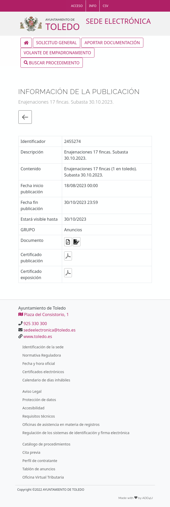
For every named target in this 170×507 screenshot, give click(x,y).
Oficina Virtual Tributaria (43, 477)
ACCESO (77, 6)
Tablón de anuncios (39, 468)
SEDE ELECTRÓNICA (118, 21)
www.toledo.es (38, 336)
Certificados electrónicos (43, 371)
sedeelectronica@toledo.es (50, 330)
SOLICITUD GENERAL (56, 42)
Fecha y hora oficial (39, 363)
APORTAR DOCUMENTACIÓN (112, 42)
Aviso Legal (32, 391)
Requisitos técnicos (39, 416)
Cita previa (31, 452)
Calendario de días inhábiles (46, 380)
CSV (105, 6)
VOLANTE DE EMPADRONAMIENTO (57, 53)
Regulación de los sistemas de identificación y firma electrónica (76, 432)
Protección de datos (39, 399)
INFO (93, 6)
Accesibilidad (34, 407)
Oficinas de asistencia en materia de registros (61, 424)
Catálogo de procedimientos (46, 444)
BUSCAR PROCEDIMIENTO (52, 62)
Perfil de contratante (40, 460)
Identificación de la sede (43, 346)
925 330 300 (35, 323)
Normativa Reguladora (42, 355)
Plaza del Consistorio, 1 (43, 314)
